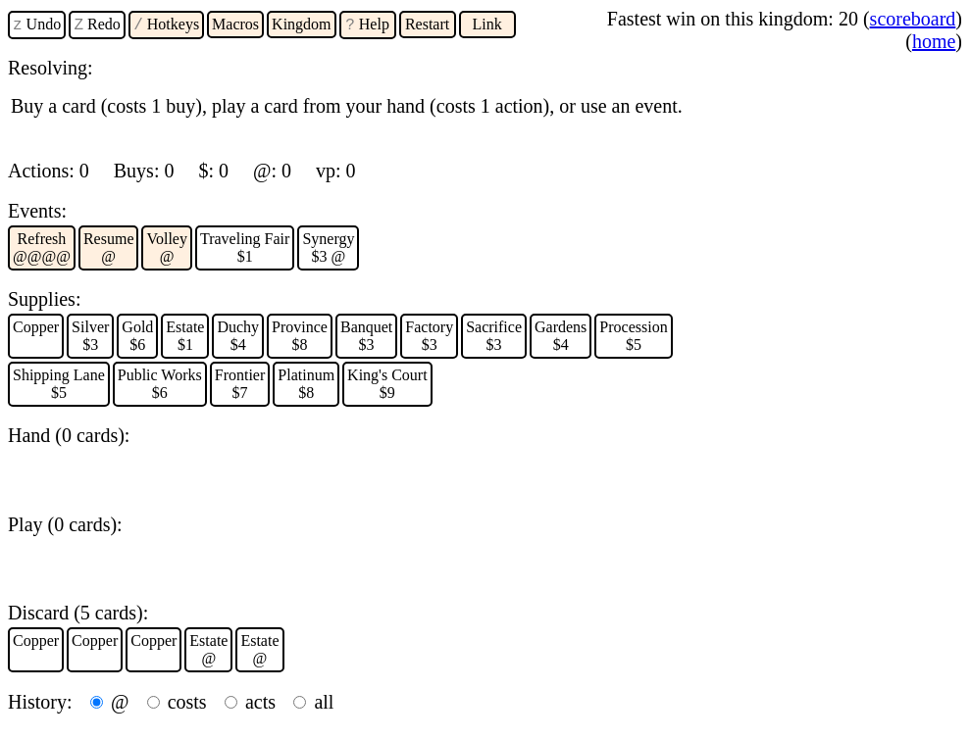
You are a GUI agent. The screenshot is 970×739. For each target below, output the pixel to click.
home (933, 41)
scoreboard (913, 18)
